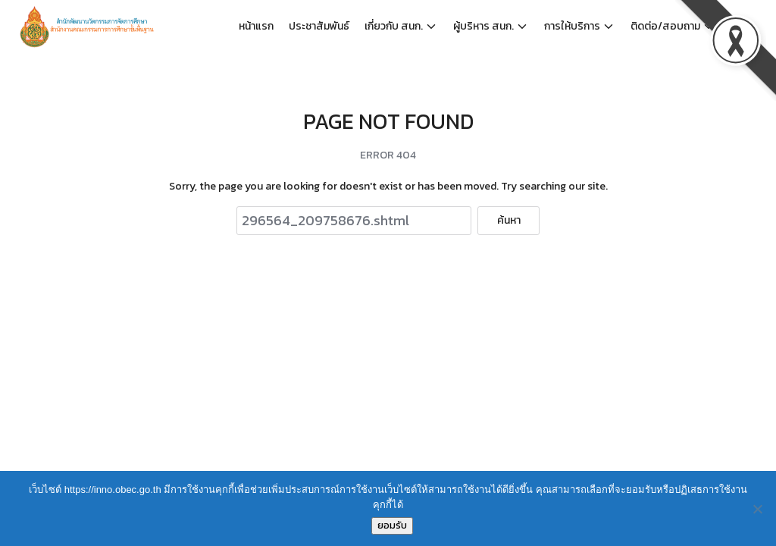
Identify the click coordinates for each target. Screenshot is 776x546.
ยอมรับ (392, 525)
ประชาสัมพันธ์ (319, 26)
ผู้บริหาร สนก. (483, 26)
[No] (757, 508)
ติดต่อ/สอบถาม (665, 26)
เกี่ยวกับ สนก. (394, 26)
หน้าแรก (256, 26)
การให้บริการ (572, 26)
